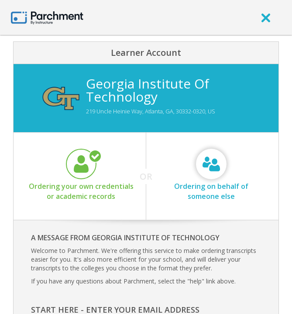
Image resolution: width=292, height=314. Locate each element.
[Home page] (47, 17)
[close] (266, 17)
